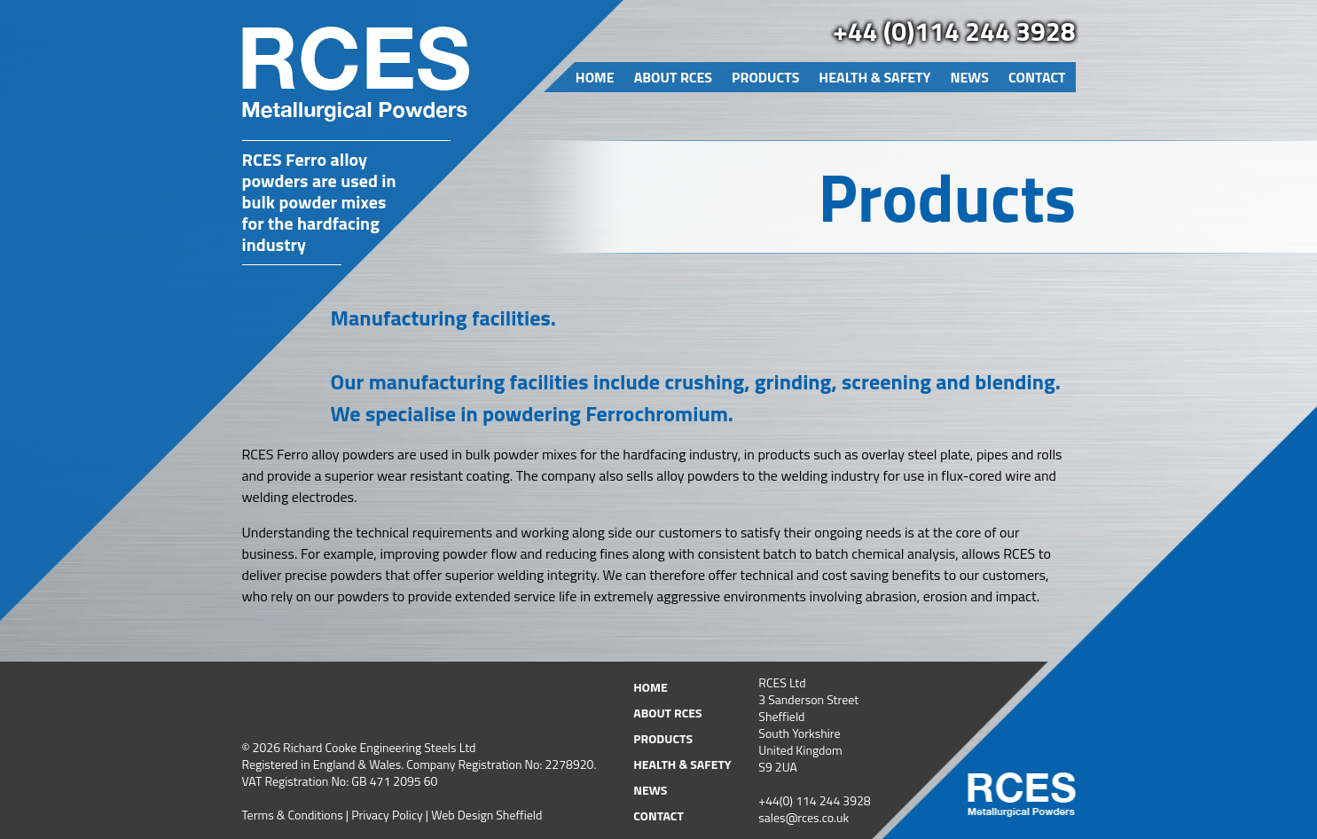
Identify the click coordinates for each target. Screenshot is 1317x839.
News (969, 77)
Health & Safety (874, 77)
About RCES (673, 77)
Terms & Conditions (292, 814)
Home (595, 77)
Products (765, 77)
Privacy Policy (387, 814)
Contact (1037, 77)
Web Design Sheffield (486, 814)
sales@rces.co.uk (803, 817)
